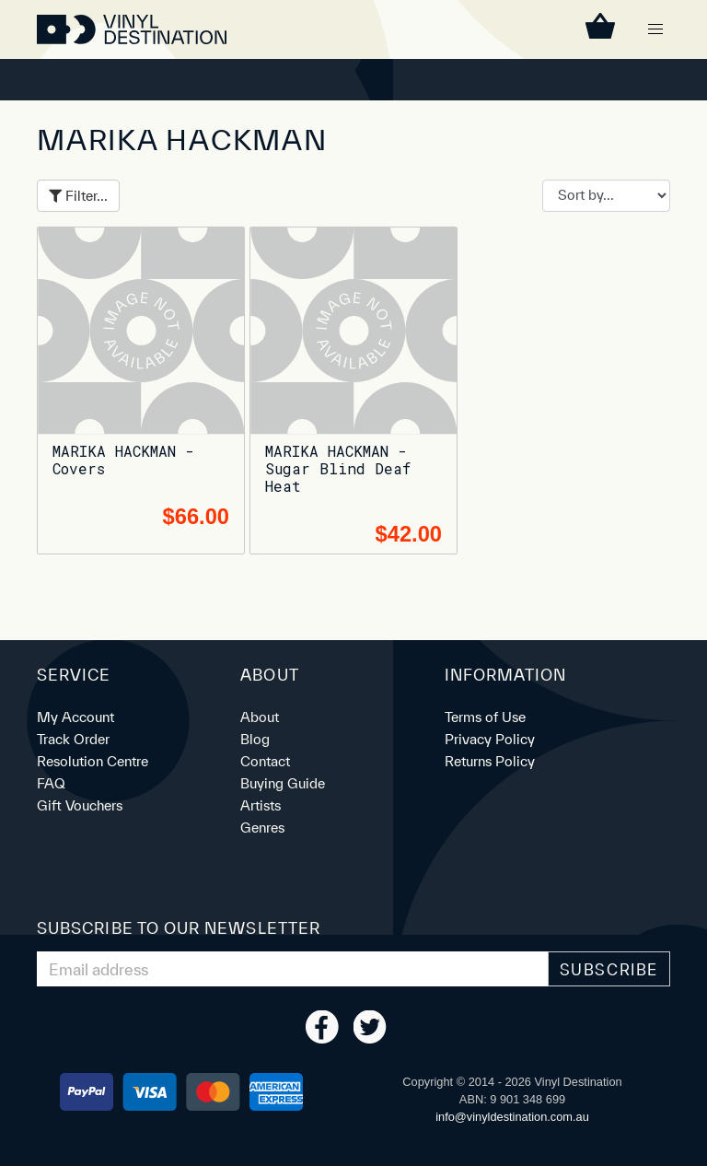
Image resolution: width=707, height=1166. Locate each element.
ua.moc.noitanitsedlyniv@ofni (512, 1117)
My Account (75, 717)
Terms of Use (485, 717)
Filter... (78, 196)
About (259, 717)
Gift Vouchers (79, 805)
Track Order (73, 739)
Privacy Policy (490, 739)
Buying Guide (282, 783)
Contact (265, 761)
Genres (262, 827)
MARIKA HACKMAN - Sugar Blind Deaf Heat (338, 469)
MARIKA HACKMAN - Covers (123, 459)
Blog (255, 739)
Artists (260, 805)
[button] (655, 29)
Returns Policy (490, 761)
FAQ (51, 783)
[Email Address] (293, 968)
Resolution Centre (92, 761)
